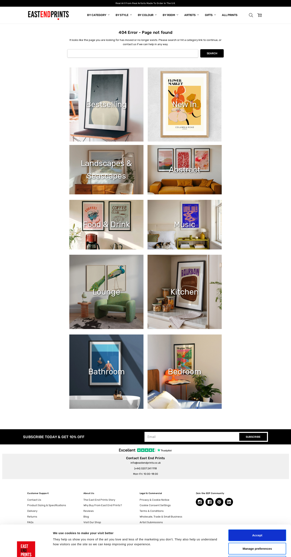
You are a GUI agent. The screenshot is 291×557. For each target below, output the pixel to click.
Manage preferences (257, 517)
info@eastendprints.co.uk (146, 462)
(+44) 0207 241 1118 (145, 468)
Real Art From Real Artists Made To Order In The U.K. (146, 3)
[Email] (192, 437)
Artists (191, 15)
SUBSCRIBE (253, 436)
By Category (98, 15)
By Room (170, 15)
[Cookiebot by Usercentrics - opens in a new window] (26, 549)
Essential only (257, 530)
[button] (251, 15)
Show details (212, 549)
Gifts (210, 15)
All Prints (229, 15)
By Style (124, 15)
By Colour (147, 15)
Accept (257, 504)
